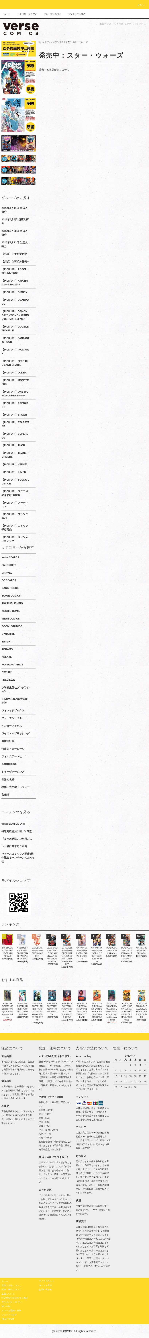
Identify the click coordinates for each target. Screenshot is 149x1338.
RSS (3, 1319)
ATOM (11, 1319)
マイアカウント (46, 1281)
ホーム (7, 14)
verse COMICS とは (13, 823)
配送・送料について (11, 1289)
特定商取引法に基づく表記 (16, 831)
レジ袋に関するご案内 (14, 846)
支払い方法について (11, 1285)
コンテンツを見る (74, 14)
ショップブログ (9, 1314)
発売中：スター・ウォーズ (77, 42)
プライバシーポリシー (12, 1302)
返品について (8, 1293)
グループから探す (50, 14)
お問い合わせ (45, 1289)
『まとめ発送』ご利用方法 (16, 838)
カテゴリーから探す (25, 14)
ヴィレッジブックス (55, 42)
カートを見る (45, 1285)
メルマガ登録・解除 (11, 1310)
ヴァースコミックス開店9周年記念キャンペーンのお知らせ (18, 857)
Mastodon (6, 1306)
